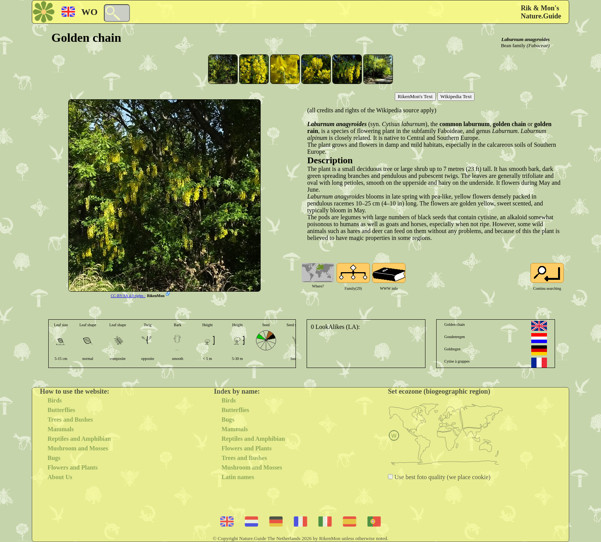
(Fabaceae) (538, 45)
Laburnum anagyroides (525, 39)
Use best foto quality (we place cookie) (442, 477)
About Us (60, 477)
